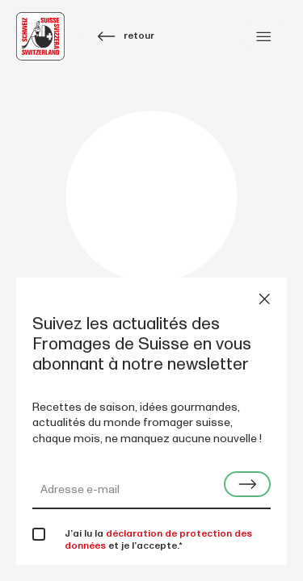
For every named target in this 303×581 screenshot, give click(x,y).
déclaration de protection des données (158, 540)
